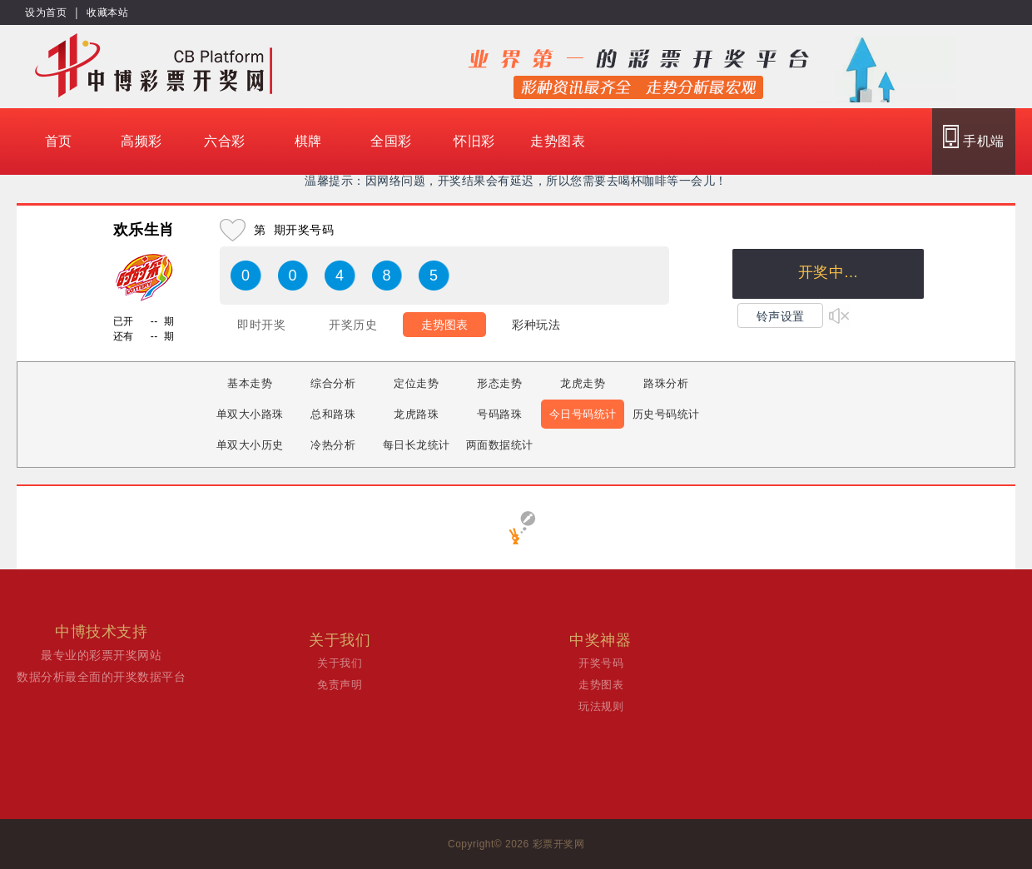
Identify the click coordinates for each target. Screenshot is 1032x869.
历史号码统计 (666, 414)
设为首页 (46, 12)
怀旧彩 (474, 141)
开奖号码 (600, 663)
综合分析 (332, 383)
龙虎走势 (582, 383)
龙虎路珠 (416, 414)
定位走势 (416, 383)
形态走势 (499, 383)
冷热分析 (332, 445)
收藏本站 (107, 12)
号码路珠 (499, 414)
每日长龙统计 (416, 445)
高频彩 (141, 141)
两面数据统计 (499, 445)
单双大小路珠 (250, 414)
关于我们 (339, 663)
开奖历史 (353, 324)
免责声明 (339, 684)
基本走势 (249, 383)
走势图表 (557, 141)
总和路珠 (332, 414)
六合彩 (225, 141)
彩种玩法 (536, 324)
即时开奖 (261, 324)
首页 (58, 141)
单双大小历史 (250, 445)
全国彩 (391, 141)
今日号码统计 (583, 414)
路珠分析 (665, 383)
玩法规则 (600, 706)
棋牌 (308, 141)
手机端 (973, 136)
